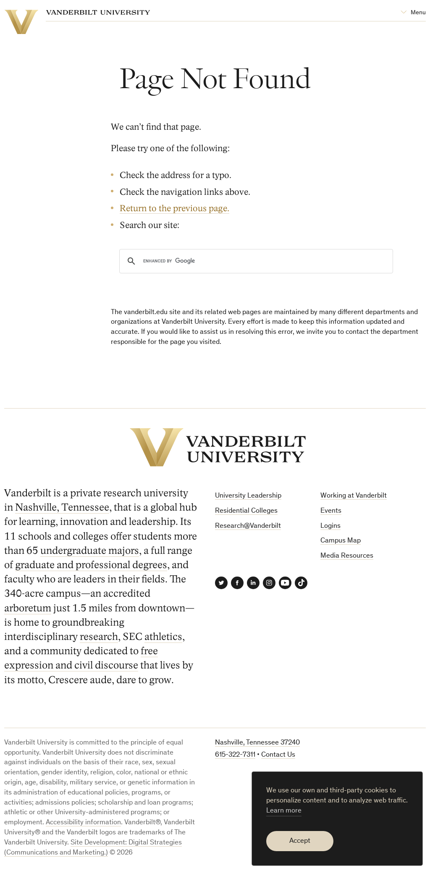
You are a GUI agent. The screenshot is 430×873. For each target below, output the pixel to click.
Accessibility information (83, 822)
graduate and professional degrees (91, 565)
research (99, 637)
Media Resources (346, 556)
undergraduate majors (89, 551)
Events (330, 511)
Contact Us (278, 755)
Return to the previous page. (174, 208)
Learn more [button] (284, 811)
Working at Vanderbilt (353, 496)
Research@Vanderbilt (248, 526)
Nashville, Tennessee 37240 (257, 743)
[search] (255, 261)
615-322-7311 (235, 755)
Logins (330, 526)
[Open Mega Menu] (413, 13)
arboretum (27, 608)
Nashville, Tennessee (62, 507)
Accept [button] (299, 841)
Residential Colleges (246, 511)
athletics (163, 637)
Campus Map (340, 541)
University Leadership (248, 496)
